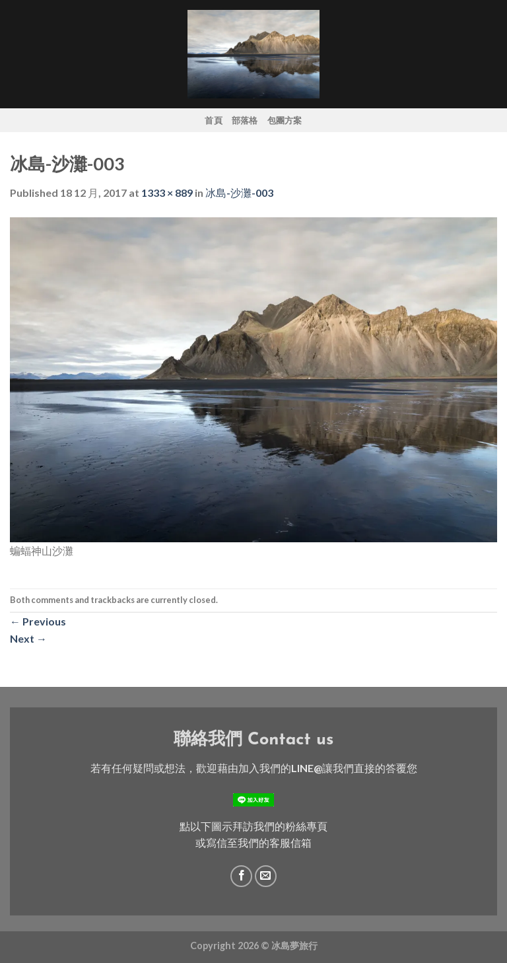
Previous (38, 621)
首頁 (213, 120)
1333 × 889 (167, 192)
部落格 (245, 120)
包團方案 (284, 120)
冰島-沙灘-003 (239, 192)
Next (28, 638)
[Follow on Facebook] (241, 876)
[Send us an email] (266, 876)
